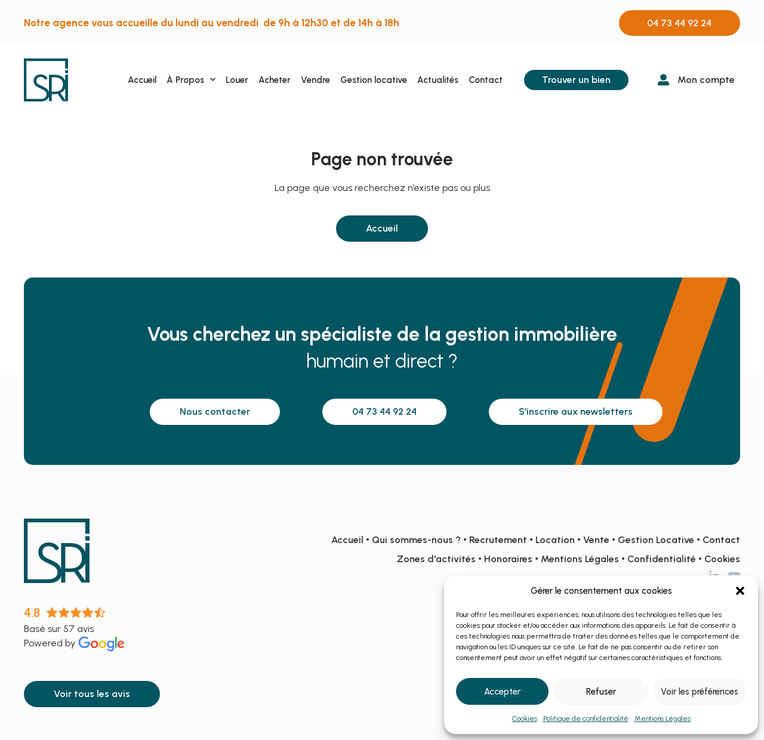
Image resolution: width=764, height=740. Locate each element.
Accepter (502, 691)
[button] (740, 591)
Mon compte (706, 79)
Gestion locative (373, 80)
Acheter (274, 80)
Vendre (315, 80)
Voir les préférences (699, 691)
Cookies (524, 718)
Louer (237, 80)
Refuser (601, 691)
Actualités (437, 80)
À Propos (191, 79)
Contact (486, 80)
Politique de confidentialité (586, 718)
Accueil (142, 80)
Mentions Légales (662, 718)
